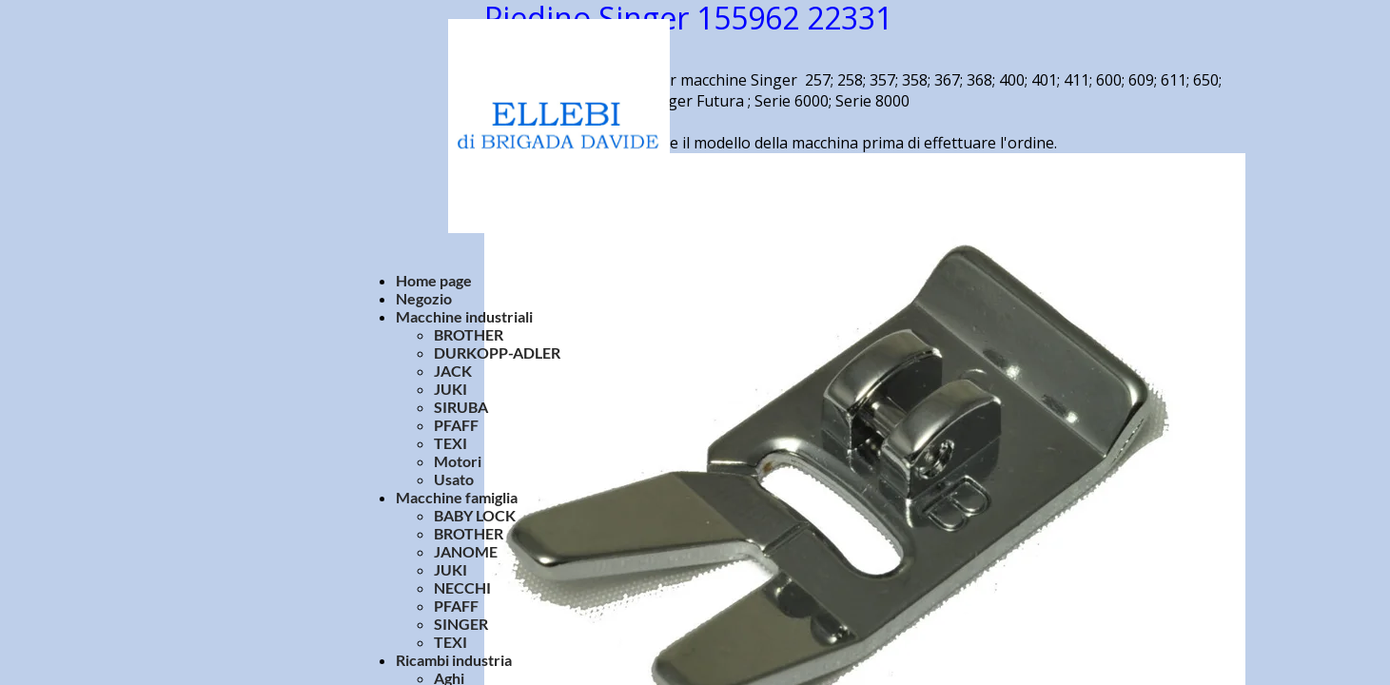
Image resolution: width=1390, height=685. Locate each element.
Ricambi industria (454, 660)
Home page (434, 280)
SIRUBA (461, 407)
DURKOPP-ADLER (497, 352)
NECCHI (462, 587)
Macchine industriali (464, 316)
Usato (454, 479)
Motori (457, 461)
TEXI (450, 443)
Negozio (424, 298)
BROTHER (468, 334)
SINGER (461, 624)
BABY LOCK (475, 515)
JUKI (450, 389)
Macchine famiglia (457, 497)
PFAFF (456, 425)
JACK (453, 371)
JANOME (466, 551)
